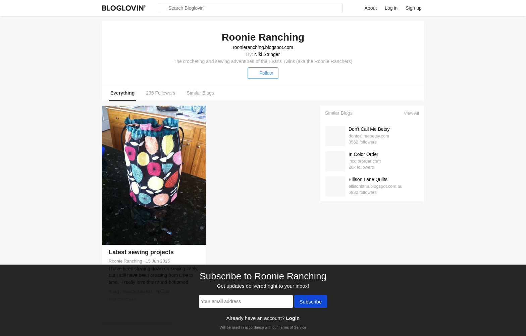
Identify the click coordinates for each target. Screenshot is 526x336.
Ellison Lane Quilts (368, 179)
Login (293, 318)
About (371, 8)
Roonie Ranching (125, 261)
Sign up (413, 8)
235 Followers (160, 93)
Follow (263, 73)
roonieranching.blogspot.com (263, 47)
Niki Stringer (267, 54)
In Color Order (363, 154)
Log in (391, 8)
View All (411, 113)
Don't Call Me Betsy (369, 129)
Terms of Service (292, 327)
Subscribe (311, 302)
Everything (122, 93)
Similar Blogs (200, 93)
